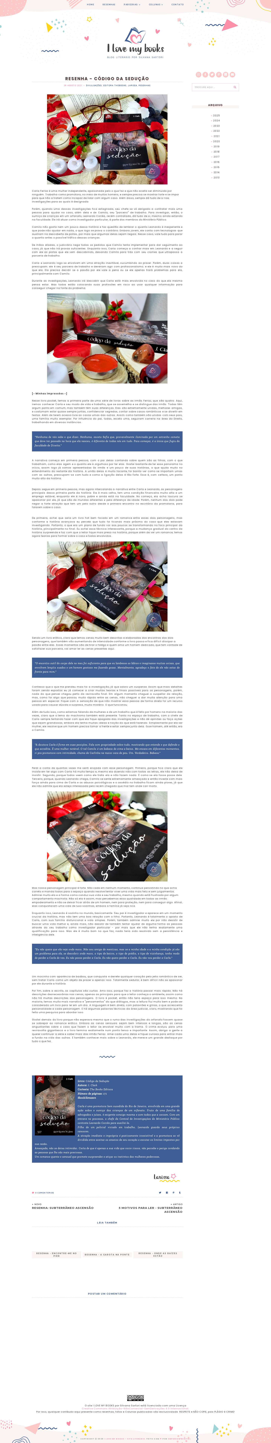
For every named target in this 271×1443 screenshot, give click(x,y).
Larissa (132, 85)
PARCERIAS (131, 4)
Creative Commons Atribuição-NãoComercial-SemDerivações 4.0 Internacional (135, 1408)
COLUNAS (155, 4)
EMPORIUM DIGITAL (179, 1439)
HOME (90, 4)
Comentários (43, 1193)
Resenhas (144, 85)
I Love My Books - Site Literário (124, 1439)
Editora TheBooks (114, 85)
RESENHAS (109, 4)
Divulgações (94, 85)
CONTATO (177, 4)
